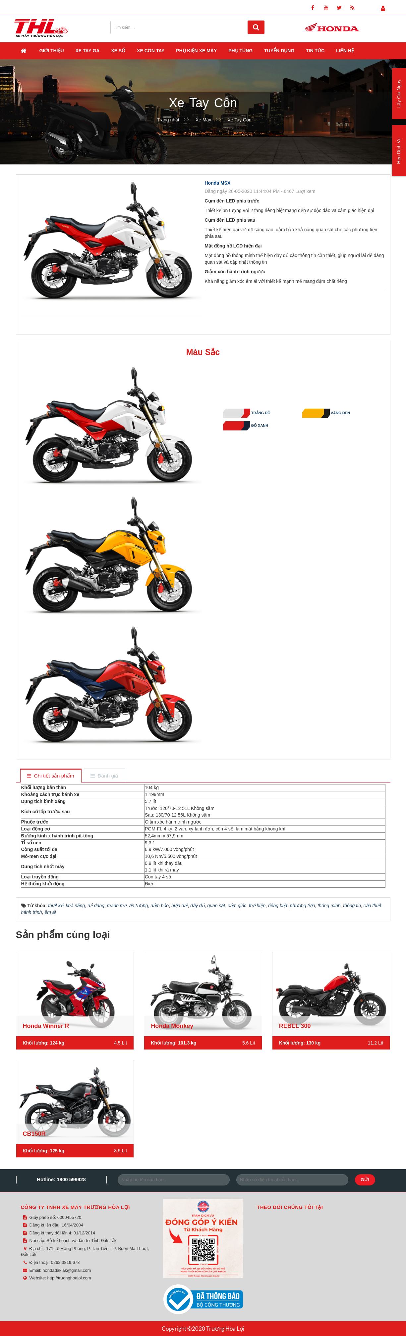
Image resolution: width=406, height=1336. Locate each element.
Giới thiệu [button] (51, 50)
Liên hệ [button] (345, 50)
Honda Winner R (46, 1026)
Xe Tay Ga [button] (88, 50)
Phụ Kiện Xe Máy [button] (196, 50)
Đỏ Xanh (262, 425)
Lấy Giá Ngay (398, 93)
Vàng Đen (341, 413)
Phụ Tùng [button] (240, 50)
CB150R (34, 1134)
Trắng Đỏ (262, 413)
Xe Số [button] (118, 50)
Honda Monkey (172, 1026)
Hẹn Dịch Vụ (398, 150)
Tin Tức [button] (315, 50)
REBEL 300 (295, 1026)
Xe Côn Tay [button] (150, 50)
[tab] (51, 776)
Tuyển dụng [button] (279, 50)
